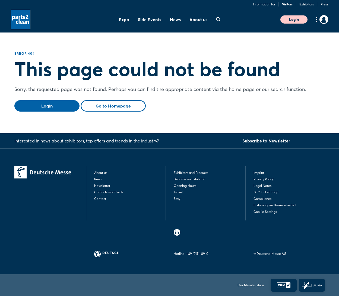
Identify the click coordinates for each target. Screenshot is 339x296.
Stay (177, 199)
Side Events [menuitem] (149, 19)
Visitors (287, 4)
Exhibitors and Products (191, 173)
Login (294, 19)
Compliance (263, 199)
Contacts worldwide (108, 192)
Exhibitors (306, 4)
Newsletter (102, 186)
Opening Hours (185, 186)
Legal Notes (262, 186)
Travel (178, 192)
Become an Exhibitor (189, 179)
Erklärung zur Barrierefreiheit (275, 205)
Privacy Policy (264, 179)
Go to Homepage (113, 106)
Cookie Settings (265, 212)
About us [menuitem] (198, 19)
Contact (100, 199)
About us (100, 173)
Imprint (259, 173)
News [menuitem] (175, 19)
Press (324, 4)
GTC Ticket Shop (266, 192)
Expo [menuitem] (124, 19)
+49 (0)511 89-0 (197, 254)
